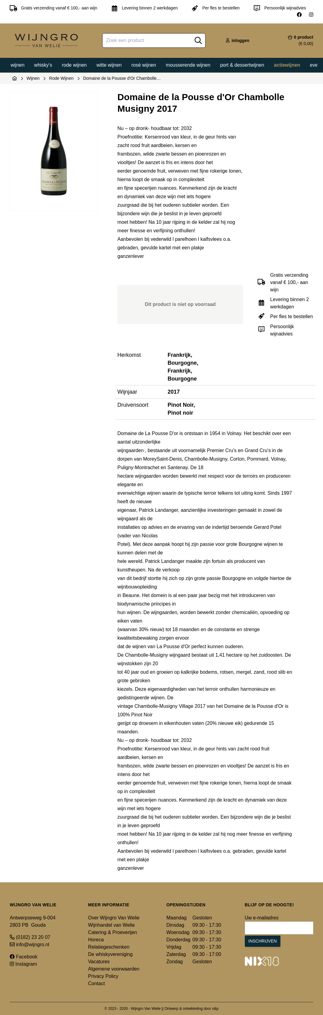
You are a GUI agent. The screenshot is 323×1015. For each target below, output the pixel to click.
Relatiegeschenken (109, 947)
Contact (96, 983)
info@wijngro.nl (29, 944)
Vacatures (99, 961)
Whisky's (43, 65)
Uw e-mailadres (262, 917)
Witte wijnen (109, 65)
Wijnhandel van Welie (111, 925)
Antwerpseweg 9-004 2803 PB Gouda (32, 921)
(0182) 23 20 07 (30, 937)
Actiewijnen (287, 65)
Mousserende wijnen (188, 65)
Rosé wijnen (143, 65)
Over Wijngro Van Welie (114, 917)
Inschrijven (262, 941)
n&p (215, 1008)
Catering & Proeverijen (112, 932)
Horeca (96, 939)
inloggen (237, 40)
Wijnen (17, 65)
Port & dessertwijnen (242, 65)
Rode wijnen (74, 65)
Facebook (23, 956)
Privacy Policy (103, 976)
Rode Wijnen (61, 78)
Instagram (23, 964)
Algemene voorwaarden (114, 968)
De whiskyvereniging (110, 954)
